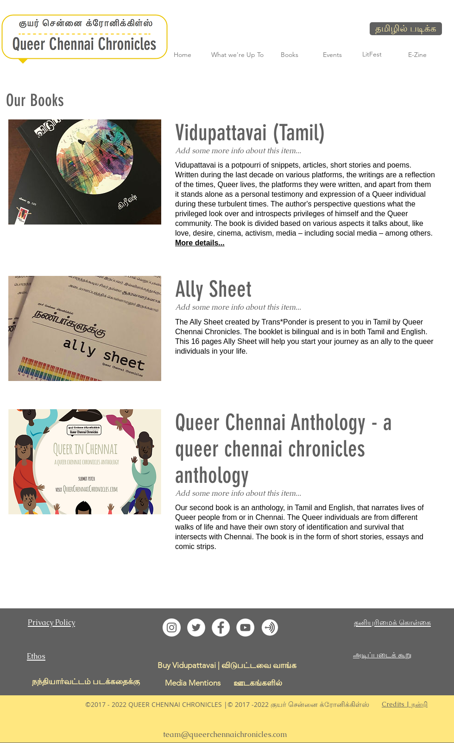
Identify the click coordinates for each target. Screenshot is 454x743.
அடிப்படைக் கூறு (382, 655)
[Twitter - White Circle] (196, 627)
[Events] (332, 55)
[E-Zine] (417, 55)
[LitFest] (372, 54)
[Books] (289, 55)
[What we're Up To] (237, 55)
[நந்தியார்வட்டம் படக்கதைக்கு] (86, 682)
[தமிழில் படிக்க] (406, 28)
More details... (200, 243)
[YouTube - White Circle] (245, 627)
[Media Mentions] (192, 683)
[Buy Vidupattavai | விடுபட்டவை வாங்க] (226, 665)
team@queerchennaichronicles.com (225, 734)
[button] (405, 704)
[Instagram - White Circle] (172, 627)
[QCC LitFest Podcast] (270, 627)
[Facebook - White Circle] (221, 627)
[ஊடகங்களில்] (258, 683)
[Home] (182, 55)
